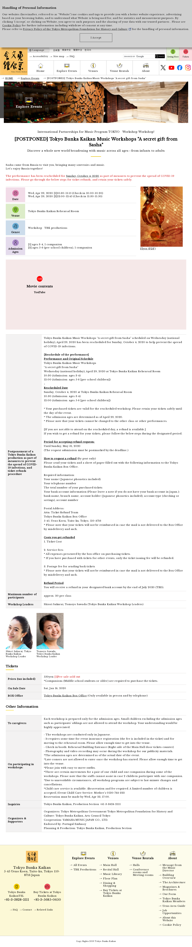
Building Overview (169, 876)
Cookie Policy (11, 25)
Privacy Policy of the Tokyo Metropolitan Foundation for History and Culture (77, 29)
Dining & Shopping (109, 884)
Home (41, 71)
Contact (27, 910)
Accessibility (40, 56)
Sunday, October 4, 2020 (82, 176)
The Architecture (174, 882)
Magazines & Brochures (171, 888)
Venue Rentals (119, 71)
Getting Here (173, 57)
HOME (9, 78)
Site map (58, 56)
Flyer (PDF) (148, 248)
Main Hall (110, 865)
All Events (80, 865)
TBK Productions (85, 869)
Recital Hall (111, 869)
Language (38, 50)
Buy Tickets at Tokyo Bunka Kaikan (112, 893)
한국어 (88, 50)
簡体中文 (66, 50)
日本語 (56, 50)
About (146, 71)
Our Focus (169, 894)
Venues (93, 71)
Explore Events (67, 71)
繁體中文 (77, 50)
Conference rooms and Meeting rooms (143, 872)
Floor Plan (110, 878)
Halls (136, 865)
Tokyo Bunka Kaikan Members (174, 900)
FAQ (72, 56)
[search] (139, 56)
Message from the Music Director (172, 868)
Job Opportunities (172, 912)
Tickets (185, 57)
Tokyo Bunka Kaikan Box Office (65, 695)
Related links (45, 910)
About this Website (169, 919)
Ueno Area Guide (174, 906)
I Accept (96, 37)
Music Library (112, 874)
